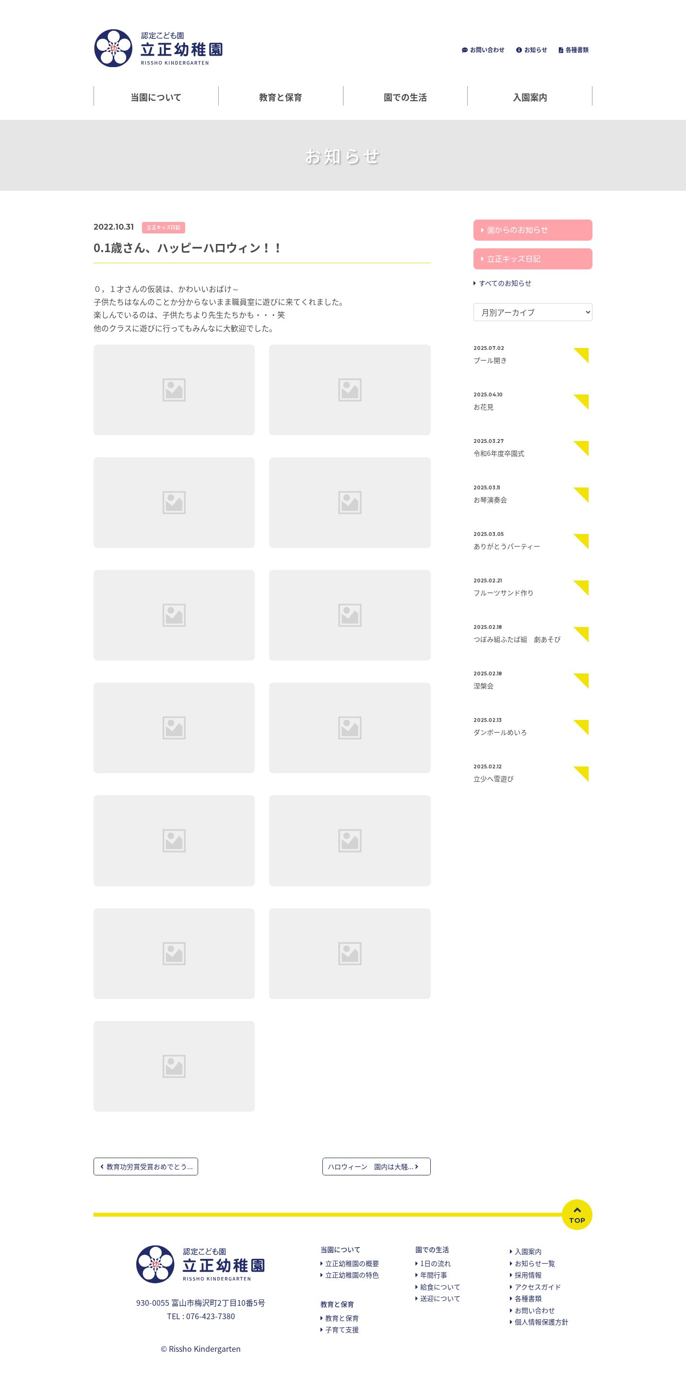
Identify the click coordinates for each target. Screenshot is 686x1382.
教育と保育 (342, 1318)
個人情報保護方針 (541, 1321)
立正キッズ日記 (163, 227)
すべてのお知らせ (505, 283)
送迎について (440, 1298)
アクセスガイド (538, 1286)
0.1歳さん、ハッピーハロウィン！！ (189, 247)
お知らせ (535, 50)
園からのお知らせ (517, 230)
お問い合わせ (487, 50)
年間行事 (433, 1274)
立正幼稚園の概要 (352, 1263)
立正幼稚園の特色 (352, 1274)
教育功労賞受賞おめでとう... (146, 1166)
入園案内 (530, 97)
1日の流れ (435, 1263)
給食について (440, 1286)
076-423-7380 (210, 1316)
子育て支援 (342, 1329)
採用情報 (528, 1274)
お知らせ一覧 (535, 1263)
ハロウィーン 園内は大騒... (373, 1166)
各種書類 (576, 50)
